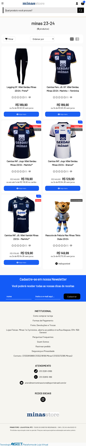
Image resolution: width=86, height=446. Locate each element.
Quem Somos (43, 341)
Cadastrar (72, 296)
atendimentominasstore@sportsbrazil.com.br (43, 383)
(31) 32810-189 (43, 377)
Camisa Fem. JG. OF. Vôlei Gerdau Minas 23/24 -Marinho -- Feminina (63, 89)
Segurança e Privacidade (43, 351)
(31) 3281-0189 (43, 371)
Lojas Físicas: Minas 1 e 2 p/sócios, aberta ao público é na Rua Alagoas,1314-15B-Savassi (43, 331)
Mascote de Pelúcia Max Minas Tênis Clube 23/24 (62, 237)
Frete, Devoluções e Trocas (43, 325)
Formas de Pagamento (43, 320)
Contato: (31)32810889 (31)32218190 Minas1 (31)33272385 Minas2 (43, 355)
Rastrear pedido (43, 346)
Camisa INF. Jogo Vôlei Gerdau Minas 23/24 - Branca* (63, 163)
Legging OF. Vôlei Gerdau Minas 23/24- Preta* (21, 89)
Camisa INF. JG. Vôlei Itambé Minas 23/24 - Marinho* (21, 237)
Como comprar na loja (43, 316)
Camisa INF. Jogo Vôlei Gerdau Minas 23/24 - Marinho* (21, 163)
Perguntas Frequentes (43, 337)
